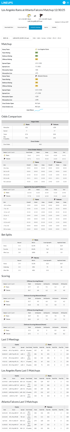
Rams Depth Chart (9, 27)
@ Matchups (35, 27)
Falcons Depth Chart (22, 27)
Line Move (35, 110)
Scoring (44, 38)
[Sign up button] (64, 2)
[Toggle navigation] (68, 3)
